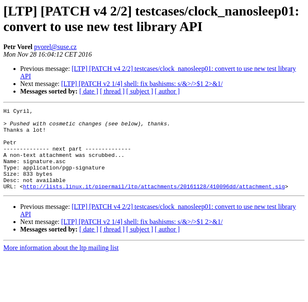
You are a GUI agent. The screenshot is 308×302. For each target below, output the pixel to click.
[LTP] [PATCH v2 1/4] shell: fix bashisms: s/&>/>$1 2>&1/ (142, 83)
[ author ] (167, 91)
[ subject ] (139, 91)
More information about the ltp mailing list (61, 264)
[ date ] (88, 91)
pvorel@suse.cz (55, 46)
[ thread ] (112, 91)
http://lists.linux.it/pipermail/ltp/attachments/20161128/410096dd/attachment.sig (154, 202)
